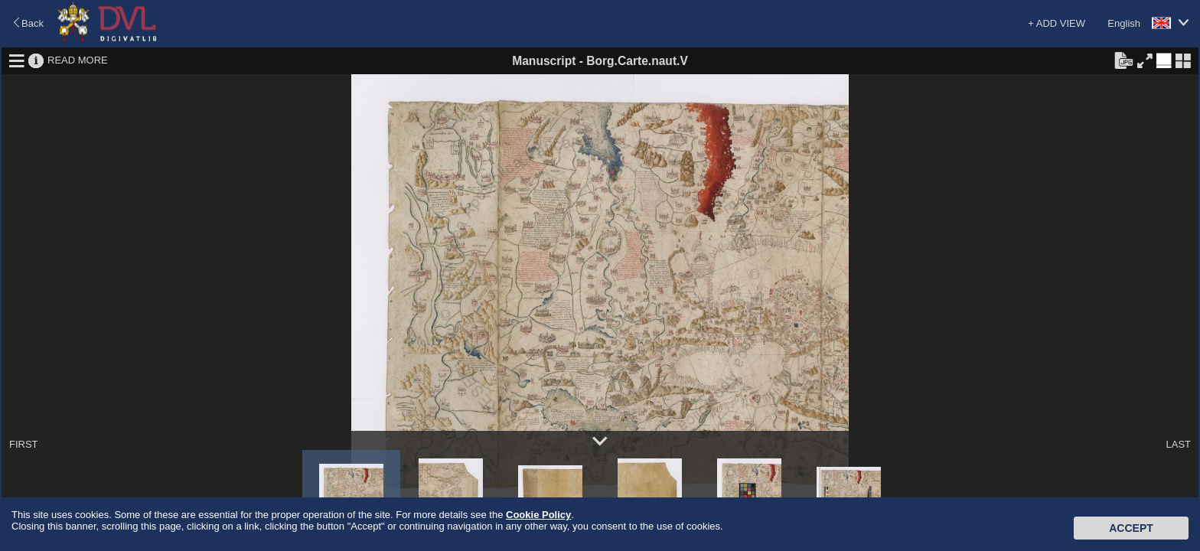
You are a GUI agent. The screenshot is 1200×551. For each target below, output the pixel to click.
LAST (1178, 444)
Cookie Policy (538, 514)
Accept (1131, 528)
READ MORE (77, 60)
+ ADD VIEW (1056, 23)
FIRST (23, 444)
